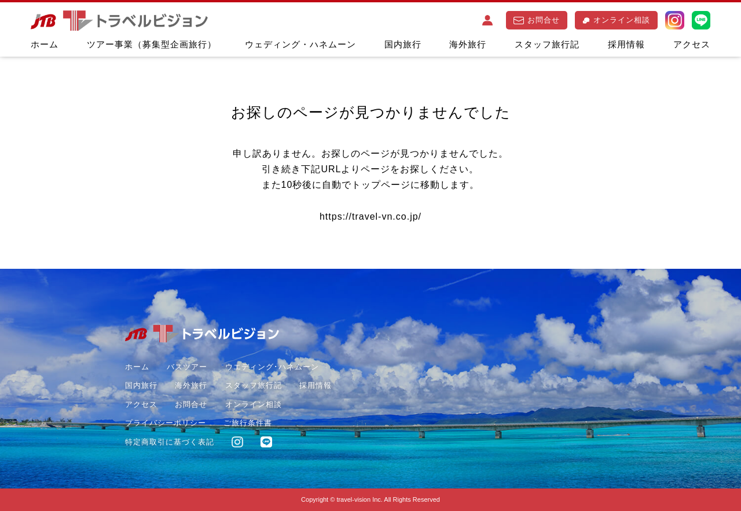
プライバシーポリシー (165, 423)
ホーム (44, 44)
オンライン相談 (616, 20)
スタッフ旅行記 (547, 44)
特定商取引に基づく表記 (169, 442)
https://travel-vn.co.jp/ (370, 216)
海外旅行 (467, 44)
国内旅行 (402, 44)
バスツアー (187, 366)
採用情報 (626, 44)
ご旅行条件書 (247, 423)
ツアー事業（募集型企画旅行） (152, 44)
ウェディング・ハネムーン (300, 44)
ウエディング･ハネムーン (272, 366)
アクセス (691, 44)
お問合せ (536, 20)
